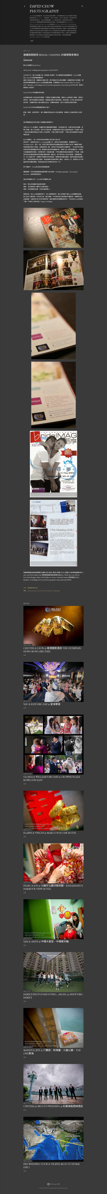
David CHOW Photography (44, 9)
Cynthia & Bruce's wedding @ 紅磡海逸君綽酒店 (53, 1106)
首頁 (31, 41)
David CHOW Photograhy (45, 591)
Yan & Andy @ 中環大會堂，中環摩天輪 (46, 941)
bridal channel (31, 591)
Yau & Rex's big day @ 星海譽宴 (41, 704)
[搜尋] (82, 6)
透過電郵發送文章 (32, 588)
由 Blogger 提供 (53, 1184)
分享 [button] (24, 588)
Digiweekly (56, 591)
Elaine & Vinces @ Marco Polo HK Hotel (49, 832)
